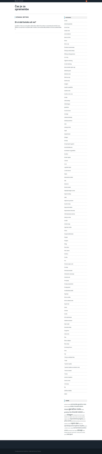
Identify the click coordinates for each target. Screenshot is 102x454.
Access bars (66, 27)
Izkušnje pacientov (68, 120)
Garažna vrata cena (68, 94)
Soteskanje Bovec (68, 347)
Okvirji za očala (67, 217)
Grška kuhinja (67, 100)
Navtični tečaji (67, 204)
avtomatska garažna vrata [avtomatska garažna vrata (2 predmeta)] (78, 404)
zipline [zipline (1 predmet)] (70, 432)
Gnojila (65, 97)
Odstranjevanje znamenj (69, 214)
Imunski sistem (67, 110)
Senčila (65, 314)
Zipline (65, 394)
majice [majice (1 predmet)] (74, 416)
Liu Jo (65, 164)
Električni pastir (67, 70)
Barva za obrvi (67, 37)
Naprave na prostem (68, 200)
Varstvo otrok (67, 380)
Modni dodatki (67, 187)
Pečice (65, 230)
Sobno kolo (66, 334)
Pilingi (65, 244)
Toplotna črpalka (68, 363)
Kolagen (66, 137)
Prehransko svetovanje (69, 274)
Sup (65, 354)
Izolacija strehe (67, 127)
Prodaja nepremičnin (68, 284)
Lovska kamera (67, 170)
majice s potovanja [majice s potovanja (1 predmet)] (78, 416)
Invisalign (66, 114)
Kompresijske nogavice (69, 144)
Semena (66, 310)
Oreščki (65, 220)
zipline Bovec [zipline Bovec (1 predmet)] (74, 432)
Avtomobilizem (67, 34)
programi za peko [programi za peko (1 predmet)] (67, 423)
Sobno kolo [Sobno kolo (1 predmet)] (81, 423)
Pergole (66, 237)
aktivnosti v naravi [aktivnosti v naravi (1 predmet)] (67, 404)
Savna (65, 307)
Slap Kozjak (66, 324)
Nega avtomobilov (68, 207)
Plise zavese (66, 250)
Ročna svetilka (67, 297)
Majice (65, 174)
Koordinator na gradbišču (69, 150)
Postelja (66, 267)
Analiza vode (67, 30)
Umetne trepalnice (68, 377)
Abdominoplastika (68, 24)
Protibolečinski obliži (68, 290)
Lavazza (66, 160)
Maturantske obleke (68, 177)
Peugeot (66, 240)
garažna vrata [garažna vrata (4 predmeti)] (75, 409)
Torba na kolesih (67, 370)
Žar (65, 387)
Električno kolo (67, 74)
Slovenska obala (67, 327)
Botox (65, 40)
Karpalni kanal (67, 134)
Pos (65, 260)
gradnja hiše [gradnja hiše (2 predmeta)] (68, 412)
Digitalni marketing (68, 60)
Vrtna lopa (66, 383)
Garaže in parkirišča (68, 87)
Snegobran (66, 330)
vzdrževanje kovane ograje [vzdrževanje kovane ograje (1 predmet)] (72, 430)
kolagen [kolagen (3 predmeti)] (70, 415)
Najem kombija (67, 194)
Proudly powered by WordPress (21, 451)
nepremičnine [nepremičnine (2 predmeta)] (74, 419)
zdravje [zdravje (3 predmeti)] (79, 430)
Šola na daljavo (67, 340)
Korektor (66, 154)
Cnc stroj (66, 57)
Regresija (66, 294)
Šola (65, 337)
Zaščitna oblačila (67, 390)
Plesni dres (66, 247)
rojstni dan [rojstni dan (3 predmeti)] (75, 423)
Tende (65, 360)
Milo (65, 180)
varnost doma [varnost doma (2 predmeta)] (77, 428)
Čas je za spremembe (22, 8)
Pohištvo (66, 254)
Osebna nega (67, 224)
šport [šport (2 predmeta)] (71, 434)
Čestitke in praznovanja (69, 47)
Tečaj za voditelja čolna (69, 357)
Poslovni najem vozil (68, 264)
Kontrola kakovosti (68, 147)
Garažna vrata (67, 90)
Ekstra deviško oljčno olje (69, 67)
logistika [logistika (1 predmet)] (71, 416)
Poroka (65, 257)
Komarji (66, 140)
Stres (65, 350)
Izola (65, 124)
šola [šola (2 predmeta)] (68, 434)
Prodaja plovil (67, 287)
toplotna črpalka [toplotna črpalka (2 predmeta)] (79, 426)
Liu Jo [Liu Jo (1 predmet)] (68, 416)
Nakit (65, 197)
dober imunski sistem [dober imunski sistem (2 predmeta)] (76, 406)
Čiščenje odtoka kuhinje (69, 50)
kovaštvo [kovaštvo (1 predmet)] (65, 416)
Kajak (65, 130)
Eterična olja (67, 80)
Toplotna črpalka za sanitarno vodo (72, 367)
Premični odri (67, 277)
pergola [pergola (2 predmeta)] (80, 419)
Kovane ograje (67, 157)
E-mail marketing (68, 64)
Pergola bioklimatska (68, 234)
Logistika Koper (67, 167)
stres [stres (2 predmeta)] (72, 426)
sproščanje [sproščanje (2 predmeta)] (67, 426)
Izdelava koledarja (68, 117)
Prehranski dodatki (68, 270)
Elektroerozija (67, 77)
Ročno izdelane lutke (68, 300)
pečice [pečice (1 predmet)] (84, 418)
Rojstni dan (66, 304)
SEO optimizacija (68, 317)
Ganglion (66, 84)
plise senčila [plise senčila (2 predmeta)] (67, 421)
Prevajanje (66, 280)
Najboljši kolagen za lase (69, 190)
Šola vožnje (66, 343)
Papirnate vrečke (67, 227)
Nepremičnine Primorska (69, 210)
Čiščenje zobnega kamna (69, 54)
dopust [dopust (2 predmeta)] (66, 409)
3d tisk (65, 20)
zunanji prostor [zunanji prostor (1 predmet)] (79, 432)
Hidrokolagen (67, 104)
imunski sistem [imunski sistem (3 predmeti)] (77, 412)
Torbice (66, 374)
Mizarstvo (66, 184)
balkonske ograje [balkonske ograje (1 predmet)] (67, 406)
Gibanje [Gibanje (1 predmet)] (82, 409)
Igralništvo (66, 107)
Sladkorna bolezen (68, 320)
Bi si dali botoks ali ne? (25, 22)
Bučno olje (66, 44)
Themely (39, 451)
